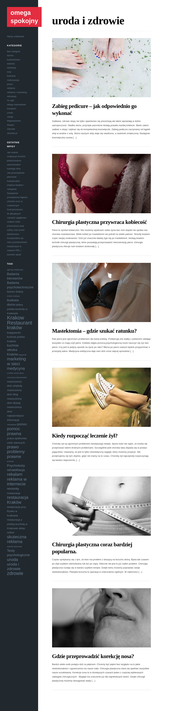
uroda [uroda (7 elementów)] (12, 559)
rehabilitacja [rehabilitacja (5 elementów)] (16, 470)
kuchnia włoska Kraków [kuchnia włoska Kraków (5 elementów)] (13, 350)
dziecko (11, 63)
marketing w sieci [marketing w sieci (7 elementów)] (16, 361)
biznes (10, 55)
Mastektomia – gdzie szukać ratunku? (94, 331)
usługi (10, 116)
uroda (10, 112)
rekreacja (11, 96)
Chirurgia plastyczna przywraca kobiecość (99, 222)
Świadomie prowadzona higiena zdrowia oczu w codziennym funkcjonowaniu (17, 201)
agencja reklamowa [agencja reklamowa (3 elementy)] (15, 270)
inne (9, 72)
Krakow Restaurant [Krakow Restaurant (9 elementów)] (19, 320)
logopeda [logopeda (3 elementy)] (22, 355)
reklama (11, 88)
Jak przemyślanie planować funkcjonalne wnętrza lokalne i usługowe (15, 181)
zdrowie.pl (12, 133)
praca (10, 84)
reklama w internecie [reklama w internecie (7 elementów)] (17, 481)
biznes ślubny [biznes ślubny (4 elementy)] (15, 291)
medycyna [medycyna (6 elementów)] (16, 368)
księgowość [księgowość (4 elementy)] (14, 332)
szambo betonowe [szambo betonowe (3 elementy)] (14, 546)
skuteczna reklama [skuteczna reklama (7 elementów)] (16, 539)
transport (11, 108)
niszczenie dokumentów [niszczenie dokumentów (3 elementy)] (17, 377)
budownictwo (13, 59)
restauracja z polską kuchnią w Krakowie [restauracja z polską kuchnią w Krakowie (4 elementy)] (17, 524)
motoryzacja (13, 80)
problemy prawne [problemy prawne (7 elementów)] (16, 454)
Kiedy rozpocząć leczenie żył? (85, 435)
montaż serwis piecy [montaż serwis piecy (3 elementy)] (15, 373)
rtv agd (10, 100)
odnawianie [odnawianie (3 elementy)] (11, 425)
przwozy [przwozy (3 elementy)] (10, 461)
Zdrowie (11, 129)
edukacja (11, 67)
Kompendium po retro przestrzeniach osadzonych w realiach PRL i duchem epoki (17, 246)
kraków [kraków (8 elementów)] (14, 327)
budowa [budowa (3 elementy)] (16, 296)
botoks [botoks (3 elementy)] (9, 296)
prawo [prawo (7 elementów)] (13, 446)
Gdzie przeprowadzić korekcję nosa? (93, 656)
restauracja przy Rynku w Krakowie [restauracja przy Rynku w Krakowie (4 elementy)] (16, 511)
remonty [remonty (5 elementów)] (13, 488)
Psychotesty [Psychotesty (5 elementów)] (16, 465)
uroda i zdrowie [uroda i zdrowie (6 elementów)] (13, 566)
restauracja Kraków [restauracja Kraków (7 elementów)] (17, 499)
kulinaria (11, 76)
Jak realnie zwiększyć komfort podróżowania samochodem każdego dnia (16, 160)
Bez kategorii (13, 51)
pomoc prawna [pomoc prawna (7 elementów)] (14, 431)
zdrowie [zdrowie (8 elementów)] (15, 573)
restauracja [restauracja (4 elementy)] (13, 493)
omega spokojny (24, 16)
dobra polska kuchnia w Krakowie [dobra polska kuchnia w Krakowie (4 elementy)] (17, 309)
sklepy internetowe (16, 104)
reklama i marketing (17, 92)
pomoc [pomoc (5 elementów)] (22, 424)
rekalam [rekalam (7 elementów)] (14, 474)
